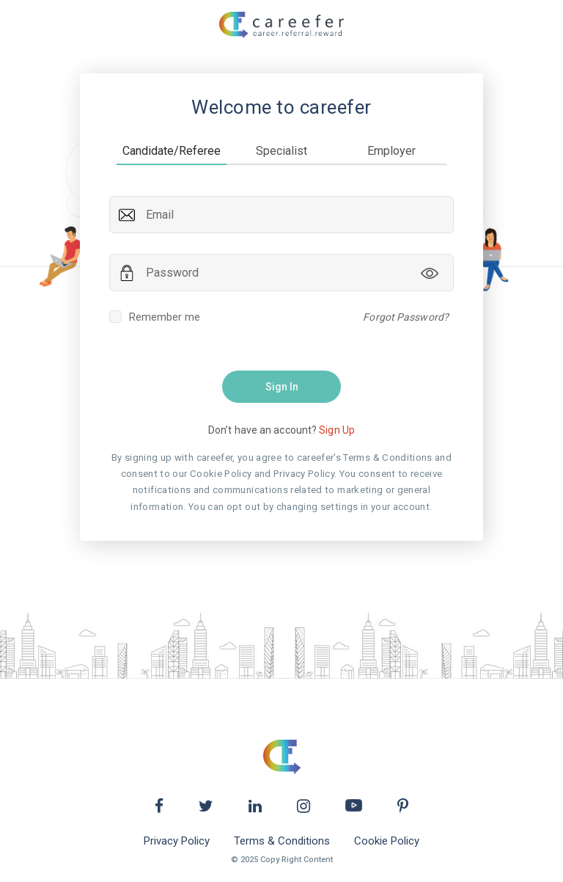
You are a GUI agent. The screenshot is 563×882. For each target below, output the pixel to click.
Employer (391, 151)
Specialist (281, 151)
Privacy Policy (177, 841)
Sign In (281, 387)
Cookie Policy (386, 841)
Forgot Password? (406, 317)
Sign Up (337, 430)
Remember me (154, 317)
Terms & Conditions (282, 841)
